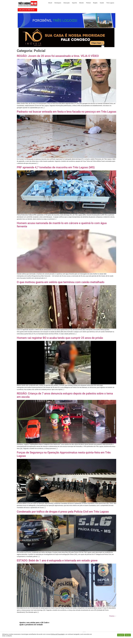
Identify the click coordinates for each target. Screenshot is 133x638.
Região (95, 3)
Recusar (128, 635)
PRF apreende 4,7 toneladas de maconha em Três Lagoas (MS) (56, 167)
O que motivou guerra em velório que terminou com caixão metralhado (60, 282)
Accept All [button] (120, 635)
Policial (88, 3)
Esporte (74, 3)
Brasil (50, 3)
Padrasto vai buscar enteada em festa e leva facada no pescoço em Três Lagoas (66, 111)
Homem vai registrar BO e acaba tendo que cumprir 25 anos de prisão (60, 337)
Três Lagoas (110, 3)
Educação (67, 3)
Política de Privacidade (57, 634)
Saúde (102, 3)
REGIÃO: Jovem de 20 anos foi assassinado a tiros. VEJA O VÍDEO (58, 56)
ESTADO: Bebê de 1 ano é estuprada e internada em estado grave (57, 560)
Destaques (57, 3)
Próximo (112, 616)
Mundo (81, 3)
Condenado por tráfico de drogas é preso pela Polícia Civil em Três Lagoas (63, 511)
